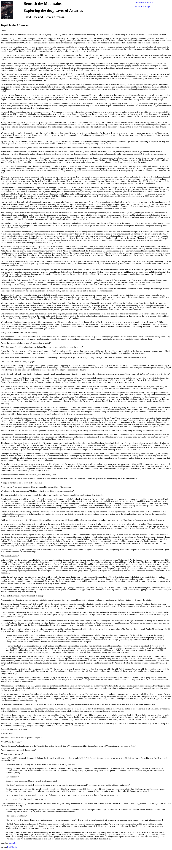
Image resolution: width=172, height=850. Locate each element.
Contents (12, 843)
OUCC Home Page (142, 6)
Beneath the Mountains (144, 2)
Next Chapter (12, 847)
